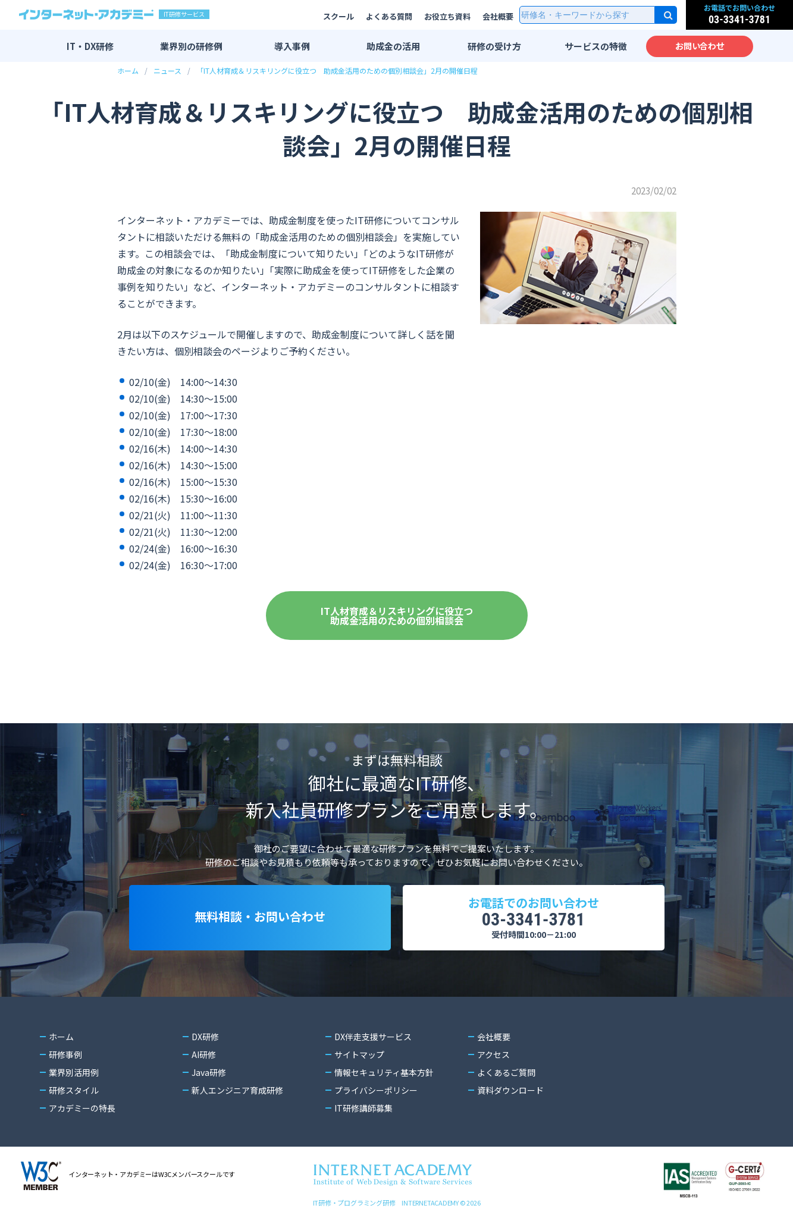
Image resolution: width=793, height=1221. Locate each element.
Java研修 (209, 1072)
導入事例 (292, 46)
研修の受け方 (494, 46)
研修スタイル (74, 1090)
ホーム (128, 70)
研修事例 (65, 1054)
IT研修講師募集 (363, 1108)
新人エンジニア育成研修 (237, 1090)
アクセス (493, 1054)
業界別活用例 (74, 1072)
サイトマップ (359, 1054)
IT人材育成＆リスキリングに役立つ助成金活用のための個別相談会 (397, 615)
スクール (338, 16)
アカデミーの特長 (82, 1108)
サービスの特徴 (596, 46)
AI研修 (204, 1054)
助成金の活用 (393, 46)
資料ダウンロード (510, 1090)
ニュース (167, 70)
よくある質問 (389, 16)
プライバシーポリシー (376, 1090)
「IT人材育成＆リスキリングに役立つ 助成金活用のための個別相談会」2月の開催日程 (337, 70)
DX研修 (205, 1037)
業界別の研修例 (191, 46)
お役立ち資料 (447, 16)
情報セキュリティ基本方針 (384, 1072)
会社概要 (497, 16)
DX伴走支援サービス (373, 1037)
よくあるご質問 (506, 1072)
